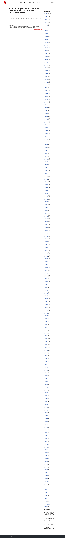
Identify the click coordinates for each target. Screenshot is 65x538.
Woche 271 (46, 88)
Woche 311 (46, 27)
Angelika (11, 14)
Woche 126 (46, 310)
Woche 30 (46, 458)
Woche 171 (46, 241)
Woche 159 (46, 259)
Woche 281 (46, 73)
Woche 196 (46, 202)
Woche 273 (46, 85)
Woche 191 (46, 210)
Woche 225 (46, 159)
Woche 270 (46, 90)
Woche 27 (46, 463)
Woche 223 (46, 162)
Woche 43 (46, 438)
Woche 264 (46, 99)
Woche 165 (46, 250)
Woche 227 (46, 156)
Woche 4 (45, 495)
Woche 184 (46, 221)
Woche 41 (46, 441)
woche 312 (46, 25)
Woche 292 (46, 56)
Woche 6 (45, 492)
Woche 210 (46, 181)
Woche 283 (46, 70)
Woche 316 (46, 19)
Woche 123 (46, 315)
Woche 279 (46, 76)
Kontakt (38, 2)
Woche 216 (46, 173)
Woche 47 (46, 432)
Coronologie (46, 13)
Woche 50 (46, 427)
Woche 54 (46, 421)
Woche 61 (46, 410)
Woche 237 (46, 141)
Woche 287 (46, 64)
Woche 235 (46, 144)
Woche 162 (46, 255)
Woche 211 (46, 179)
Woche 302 (46, 41)
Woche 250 (46, 121)
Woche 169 (46, 244)
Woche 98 (46, 353)
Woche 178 (46, 230)
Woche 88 (46, 369)
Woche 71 (46, 395)
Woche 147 (46, 278)
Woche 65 (46, 404)
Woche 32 (46, 455)
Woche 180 (46, 227)
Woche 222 (46, 164)
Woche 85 (46, 373)
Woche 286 (46, 65)
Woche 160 (46, 258)
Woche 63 (46, 407)
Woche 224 (46, 161)
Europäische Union (47, 504)
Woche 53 (46, 423)
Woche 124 (46, 313)
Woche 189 (46, 213)
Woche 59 (46, 413)
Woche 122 (46, 316)
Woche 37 (46, 447)
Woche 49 (46, 429)
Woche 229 (46, 153)
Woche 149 (46, 275)
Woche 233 (46, 147)
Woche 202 (46, 193)
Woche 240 (46, 136)
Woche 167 (46, 247)
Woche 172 (46, 239)
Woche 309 (46, 30)
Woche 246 (46, 127)
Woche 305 (46, 36)
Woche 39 (46, 444)
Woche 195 (46, 204)
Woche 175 (46, 235)
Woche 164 (46, 252)
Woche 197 (46, 201)
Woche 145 (46, 281)
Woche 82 (46, 378)
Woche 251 (46, 119)
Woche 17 (46, 478)
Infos (30, 2)
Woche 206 (46, 187)
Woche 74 (46, 390)
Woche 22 (46, 470)
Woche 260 (46, 105)
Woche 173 (46, 238)
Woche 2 (45, 498)
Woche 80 (46, 381)
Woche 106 (46, 341)
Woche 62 (46, 409)
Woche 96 (46, 356)
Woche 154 (46, 267)
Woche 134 (46, 298)
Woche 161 (46, 256)
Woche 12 (46, 483)
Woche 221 (46, 165)
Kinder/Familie (46, 503)
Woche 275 (46, 82)
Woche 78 (46, 384)
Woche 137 (46, 293)
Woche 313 (46, 24)
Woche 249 (46, 122)
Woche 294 (46, 53)
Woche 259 (46, 107)
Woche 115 (46, 327)
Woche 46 (46, 433)
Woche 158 (46, 261)
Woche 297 (46, 48)
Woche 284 (46, 68)
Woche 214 (46, 176)
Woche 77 (46, 386)
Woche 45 (46, 435)
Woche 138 (46, 292)
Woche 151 (46, 272)
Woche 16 (46, 480)
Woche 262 (46, 102)
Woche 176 (46, 233)
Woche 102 (46, 347)
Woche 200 (46, 196)
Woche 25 (46, 466)
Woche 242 (46, 133)
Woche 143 (46, 284)
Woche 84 (46, 375)
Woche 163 (46, 253)
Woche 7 (45, 490)
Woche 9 (45, 487)
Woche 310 (46, 28)
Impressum (11, 536)
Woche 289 (46, 61)
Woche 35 (46, 450)
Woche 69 (46, 398)
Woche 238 (46, 139)
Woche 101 (46, 349)
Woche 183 (46, 222)
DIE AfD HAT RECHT (47, 520)
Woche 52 (46, 424)
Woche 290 (46, 59)
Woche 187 (46, 216)
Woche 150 (46, 273)
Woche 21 (46, 472)
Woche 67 (46, 401)
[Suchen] (54, 2)
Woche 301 (46, 42)
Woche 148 (46, 276)
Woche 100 (46, 350)
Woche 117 (46, 324)
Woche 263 (46, 101)
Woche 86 (46, 372)
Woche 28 (46, 461)
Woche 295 (46, 51)
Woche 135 (46, 296)
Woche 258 (46, 108)
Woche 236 (46, 142)
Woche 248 (46, 124)
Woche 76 (46, 387)
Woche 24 (46, 467)
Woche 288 (46, 62)
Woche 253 (46, 116)
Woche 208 (46, 184)
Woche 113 (46, 330)
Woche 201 (46, 195)
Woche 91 (46, 364)
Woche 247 (46, 125)
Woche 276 (46, 81)
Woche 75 (46, 389)
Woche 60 (46, 412)
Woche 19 (46, 475)
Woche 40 (46, 443)
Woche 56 (46, 418)
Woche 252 (46, 118)
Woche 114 (46, 329)
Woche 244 (46, 130)
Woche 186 (46, 218)
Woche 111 (46, 333)
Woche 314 (46, 22)
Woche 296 (46, 50)
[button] (27, 2)
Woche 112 (46, 332)
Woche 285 (46, 67)
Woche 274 (46, 84)
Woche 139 (46, 290)
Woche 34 (46, 452)
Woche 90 (46, 366)
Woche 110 (46, 335)
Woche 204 (46, 190)
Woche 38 (46, 446)
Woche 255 (46, 113)
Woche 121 (46, 318)
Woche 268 (46, 93)
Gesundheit (46, 506)
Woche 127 (46, 309)
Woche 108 (46, 338)
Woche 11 (46, 484)
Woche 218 (46, 170)
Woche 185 (46, 219)
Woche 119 (46, 321)
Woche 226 (46, 158)
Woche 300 (46, 44)
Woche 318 (46, 16)
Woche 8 (45, 489)
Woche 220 (46, 167)
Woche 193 (46, 207)
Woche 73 (46, 392)
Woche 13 (46, 481)
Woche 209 (46, 182)
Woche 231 (46, 150)
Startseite (21, 2)
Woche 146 (46, 279)
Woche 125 (46, 312)
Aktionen (45, 501)
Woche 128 (46, 307)
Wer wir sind (34, 2)
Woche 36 (46, 449)
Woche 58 (46, 415)
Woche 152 (46, 270)
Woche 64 (46, 406)
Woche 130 (46, 304)
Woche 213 (46, 178)
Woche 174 (46, 236)
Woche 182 (46, 224)
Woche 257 (46, 110)
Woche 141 (46, 287)
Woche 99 (46, 352)
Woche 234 (46, 145)
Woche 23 (46, 469)
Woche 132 (46, 301)
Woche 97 (46, 355)
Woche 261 (46, 104)
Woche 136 (46, 295)
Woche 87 (46, 370)
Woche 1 (45, 500)
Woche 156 (46, 264)
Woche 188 (46, 215)
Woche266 (46, 96)
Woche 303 (46, 39)
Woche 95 (46, 358)
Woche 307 (46, 33)
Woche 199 (46, 198)
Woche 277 (46, 79)
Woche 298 (46, 47)
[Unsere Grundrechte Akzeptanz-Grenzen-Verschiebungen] (11, 2)
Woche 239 (46, 138)
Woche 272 (46, 87)
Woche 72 (46, 393)
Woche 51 (46, 426)
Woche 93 (46, 361)
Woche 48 (46, 430)
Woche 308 (46, 31)
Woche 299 (46, 45)
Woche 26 (46, 464)
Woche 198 (46, 199)
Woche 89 (46, 367)
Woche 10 (46, 486)
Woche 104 (46, 344)
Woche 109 (46, 336)
